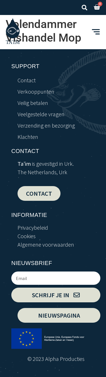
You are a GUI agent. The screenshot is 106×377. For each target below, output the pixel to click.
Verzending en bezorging (46, 125)
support (25, 66)
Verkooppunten (36, 91)
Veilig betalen (33, 102)
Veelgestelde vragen (41, 114)
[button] (84, 7)
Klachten (28, 136)
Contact (27, 80)
